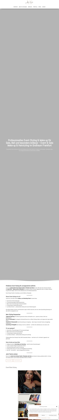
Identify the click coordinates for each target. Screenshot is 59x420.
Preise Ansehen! (9, 360)
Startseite (15, 6)
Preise (39, 6)
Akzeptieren (34, 415)
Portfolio (35, 6)
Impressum (48, 417)
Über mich (30, 6)
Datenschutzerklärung (44, 417)
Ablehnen (43, 415)
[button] (56, 406)
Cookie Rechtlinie (38, 417)
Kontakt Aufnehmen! (17, 360)
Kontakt (43, 6)
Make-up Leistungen (23, 6)
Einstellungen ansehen (53, 415)
